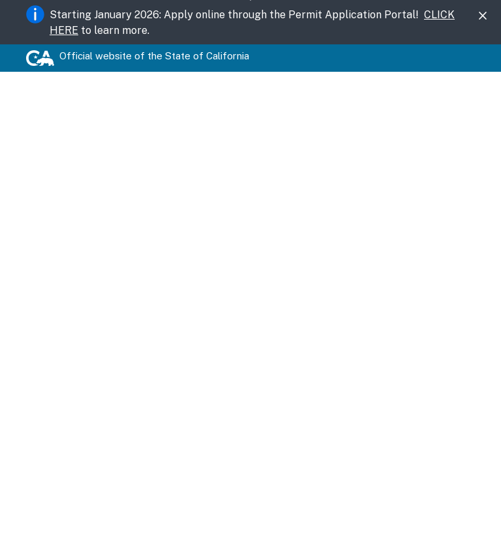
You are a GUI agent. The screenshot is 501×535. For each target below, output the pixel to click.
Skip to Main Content (250, 0)
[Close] (482, 16)
